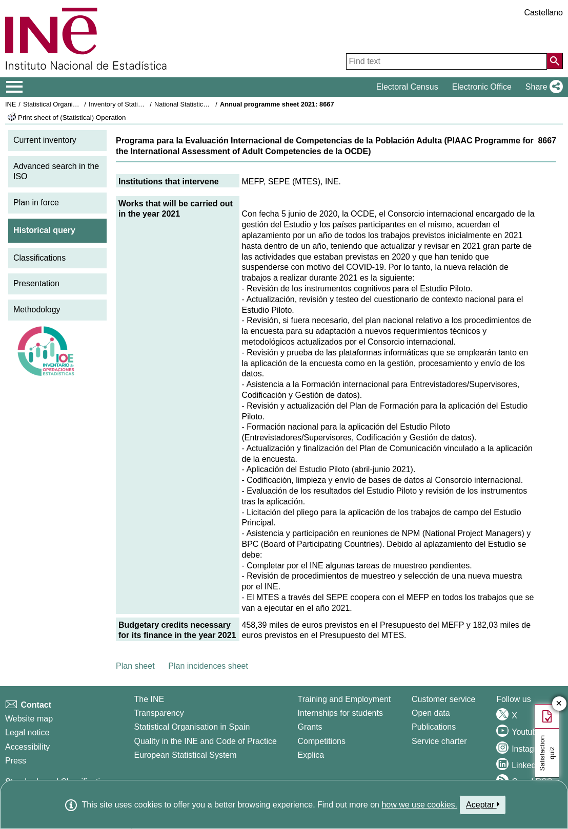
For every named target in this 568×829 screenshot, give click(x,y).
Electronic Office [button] (482, 86)
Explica (311, 755)
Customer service (443, 699)
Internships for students (340, 713)
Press (15, 760)
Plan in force (36, 202)
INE (10, 104)
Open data (431, 713)
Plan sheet (135, 666)
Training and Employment (344, 699)
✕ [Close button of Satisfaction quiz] (559, 703)
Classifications (39, 257)
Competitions (322, 741)
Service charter (439, 741)
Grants (310, 726)
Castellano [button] (543, 12)
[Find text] (446, 61)
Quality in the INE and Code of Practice (205, 741)
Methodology (36, 309)
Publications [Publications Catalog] (434, 726)
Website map (29, 718)
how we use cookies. (419, 804)
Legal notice (27, 732)
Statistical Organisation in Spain (69, 104)
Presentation (36, 283)
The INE (149, 699)
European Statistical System (185, 755)
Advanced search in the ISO (56, 171)
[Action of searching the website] (554, 61)
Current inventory (44, 140)
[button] (542, 87)
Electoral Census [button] (407, 86)
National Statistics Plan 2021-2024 (204, 104)
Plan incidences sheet (208, 666)
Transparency (159, 713)
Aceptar (482, 804)
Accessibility (27, 746)
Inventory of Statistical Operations (138, 104)
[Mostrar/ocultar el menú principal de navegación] (14, 87)
